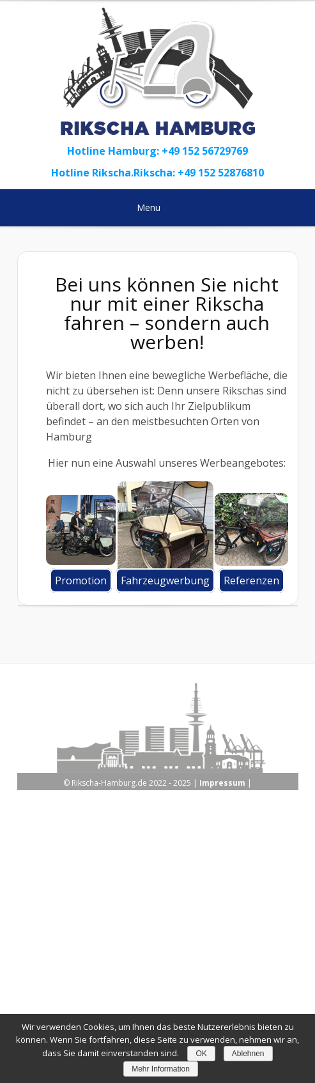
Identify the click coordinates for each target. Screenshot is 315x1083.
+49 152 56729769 (205, 151)
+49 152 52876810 (221, 173)
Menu (157, 207)
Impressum (222, 782)
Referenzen (251, 580)
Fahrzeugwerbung (165, 580)
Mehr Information (161, 1068)
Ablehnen (248, 1053)
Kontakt (208, 983)
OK (201, 1053)
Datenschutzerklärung (136, 983)
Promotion (81, 580)
